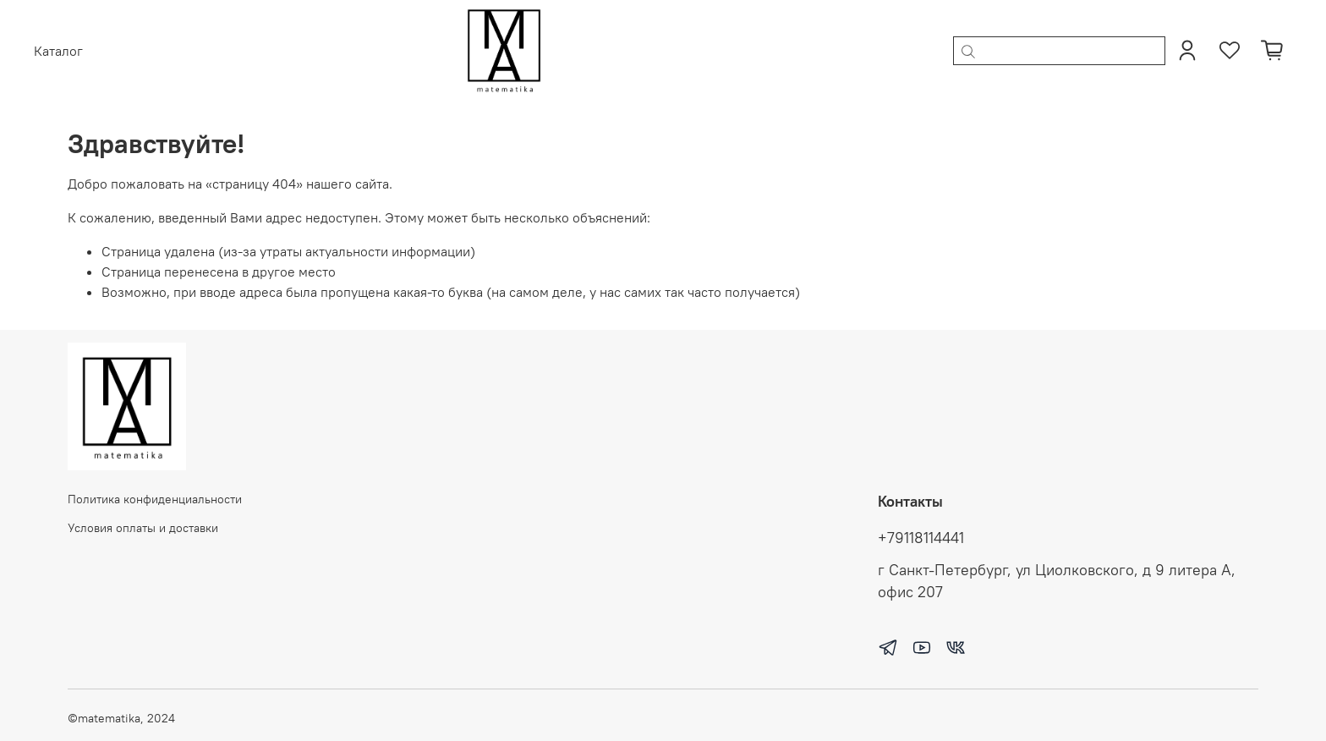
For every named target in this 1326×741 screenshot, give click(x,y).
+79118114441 (921, 538)
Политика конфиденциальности (155, 499)
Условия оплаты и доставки (143, 527)
